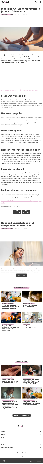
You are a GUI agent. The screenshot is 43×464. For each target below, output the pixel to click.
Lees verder (21, 275)
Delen (15, 212)
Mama (3, 431)
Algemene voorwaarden (26, 456)
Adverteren (18, 456)
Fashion (3, 438)
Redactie (8, 456)
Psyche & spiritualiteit (7, 14)
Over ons (13, 456)
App (28, 212)
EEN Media (39, 461)
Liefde (3, 441)
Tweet (19, 212)
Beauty (3, 434)
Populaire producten (7, 447)
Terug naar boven (20, 415)
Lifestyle (3, 444)
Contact (35, 456)
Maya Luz (27, 14)
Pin (24, 212)
